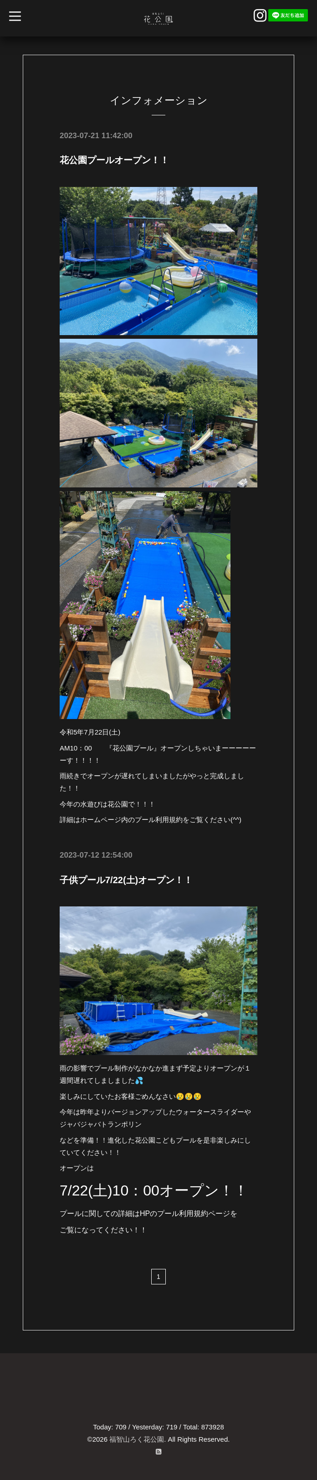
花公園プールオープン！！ (114, 160)
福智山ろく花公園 (136, 1439)
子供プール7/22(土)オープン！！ (126, 880)
